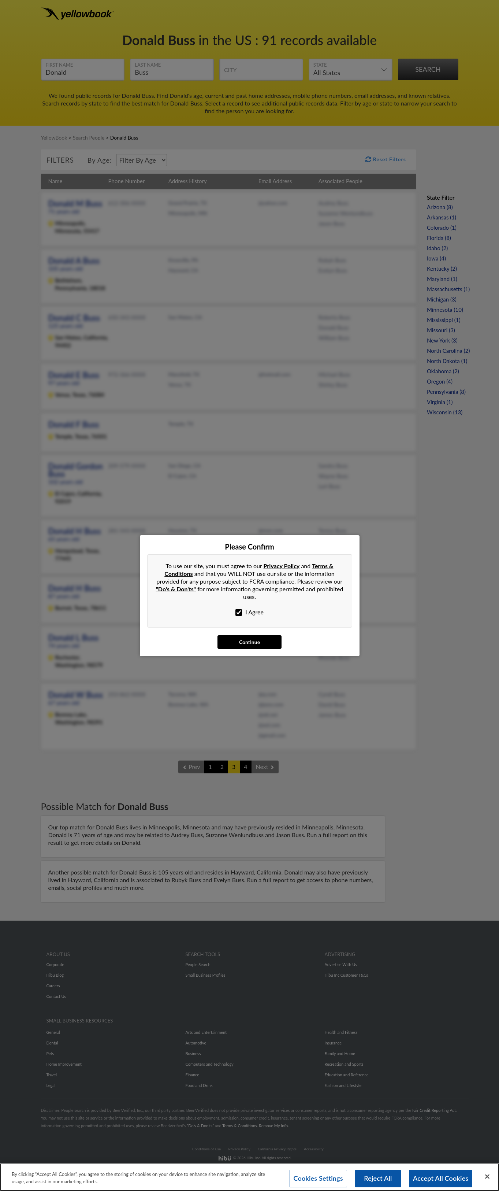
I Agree (249, 612)
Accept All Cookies (441, 1178)
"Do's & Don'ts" (176, 588)
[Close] (487, 1177)
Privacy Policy (282, 565)
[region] (249, 1177)
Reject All (378, 1178)
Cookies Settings (318, 1178)
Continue (249, 642)
